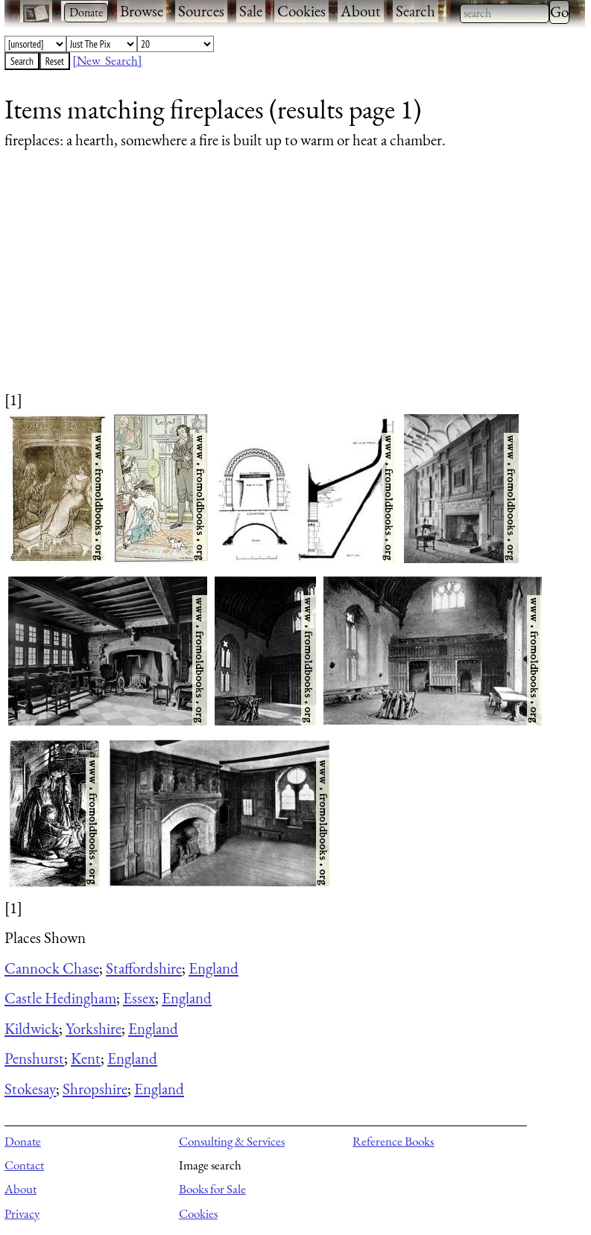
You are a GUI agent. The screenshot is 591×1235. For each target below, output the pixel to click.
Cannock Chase (51, 968)
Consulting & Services (232, 1141)
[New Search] (107, 60)
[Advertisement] (285, 284)
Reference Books (393, 1141)
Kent (86, 1058)
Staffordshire (144, 968)
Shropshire (95, 1089)
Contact (24, 1165)
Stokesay (30, 1089)
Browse (141, 11)
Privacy (21, 1213)
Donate (22, 1141)
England (213, 968)
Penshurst (34, 1058)
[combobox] (504, 13)
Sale (250, 11)
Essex (139, 998)
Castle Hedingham (60, 998)
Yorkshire (93, 1028)
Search (415, 11)
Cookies (301, 11)
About (361, 11)
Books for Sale (212, 1189)
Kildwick (31, 1028)
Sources (201, 11)
